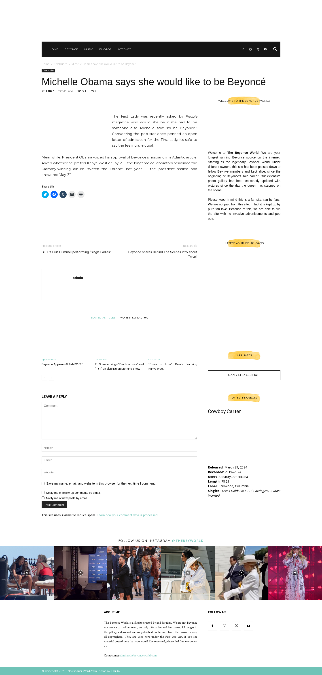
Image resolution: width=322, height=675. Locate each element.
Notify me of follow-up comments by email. (73, 492)
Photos (105, 49)
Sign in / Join (203, 4)
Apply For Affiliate (244, 375)
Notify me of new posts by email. (67, 498)
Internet (124, 49)
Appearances (49, 359)
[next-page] (51, 377)
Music (88, 49)
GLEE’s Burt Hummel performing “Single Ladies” (76, 252)
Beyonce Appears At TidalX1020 (62, 364)
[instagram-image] (27, 573)
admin (50, 90)
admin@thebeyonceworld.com (138, 656)
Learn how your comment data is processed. (127, 515)
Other (240, 4)
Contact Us (223, 4)
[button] (275, 50)
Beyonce (71, 49)
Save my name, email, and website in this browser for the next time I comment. (101, 483)
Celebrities (60, 64)
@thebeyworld (188, 540)
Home (53, 49)
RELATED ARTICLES (102, 317)
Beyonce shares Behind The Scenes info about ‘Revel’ (162, 254)
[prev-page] (44, 377)
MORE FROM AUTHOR (135, 317)
